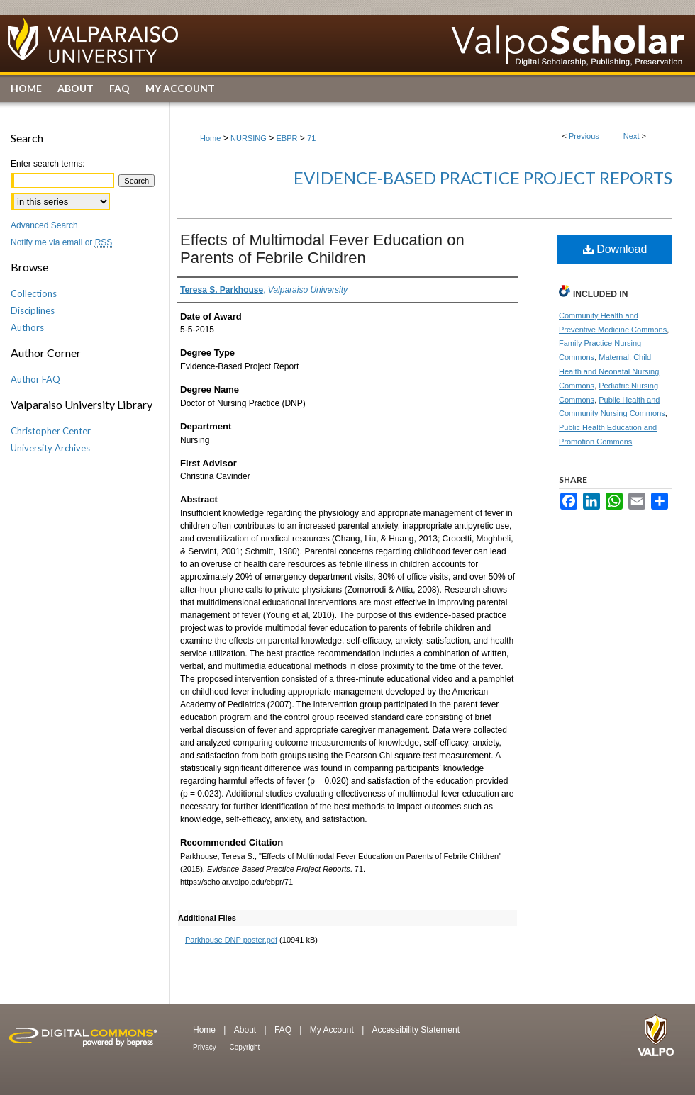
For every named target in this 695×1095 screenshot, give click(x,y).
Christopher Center (51, 431)
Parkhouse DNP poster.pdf (231, 940)
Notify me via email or (61, 242)
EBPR (286, 138)
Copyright (245, 1047)
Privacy (205, 1047)
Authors (27, 327)
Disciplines (33, 310)
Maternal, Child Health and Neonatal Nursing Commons (609, 371)
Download (615, 249)
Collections (34, 293)
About (246, 1030)
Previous (584, 136)
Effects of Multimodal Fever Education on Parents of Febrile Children (322, 248)
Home (210, 138)
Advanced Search (44, 225)
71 (311, 138)
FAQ (284, 1030)
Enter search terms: (48, 164)
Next (631, 136)
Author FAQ (35, 379)
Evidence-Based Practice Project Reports (483, 177)
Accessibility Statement (416, 1030)
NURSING (248, 138)
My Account (333, 1030)
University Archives (50, 448)
